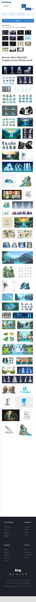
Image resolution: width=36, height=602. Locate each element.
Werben (26, 529)
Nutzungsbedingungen (10, 586)
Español (6, 552)
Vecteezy (7, 529)
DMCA (26, 535)
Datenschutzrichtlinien (24, 586)
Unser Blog (27, 555)
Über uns (27, 549)
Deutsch (6, 557)
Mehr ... (6, 560)
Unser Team (27, 552)
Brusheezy (7, 527)
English (6, 549)
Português (7, 555)
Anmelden (28, 8)
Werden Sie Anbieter (7, 535)
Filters (18, 20)
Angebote (27, 527)
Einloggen (21, 8)
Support (26, 532)
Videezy (6, 532)
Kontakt (26, 557)
